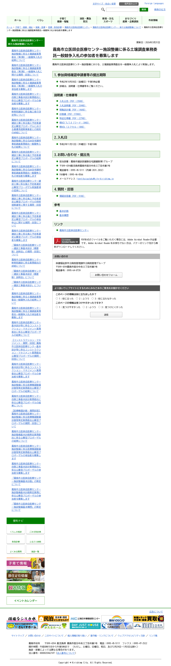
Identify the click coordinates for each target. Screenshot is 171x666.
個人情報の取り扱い (77, 636)
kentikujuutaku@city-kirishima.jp (96, 179)
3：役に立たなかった (105, 299)
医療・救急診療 (55, 27)
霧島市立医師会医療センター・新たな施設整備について (117, 27)
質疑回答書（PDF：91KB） (72, 196)
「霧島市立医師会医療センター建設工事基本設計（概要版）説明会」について (26, 274)
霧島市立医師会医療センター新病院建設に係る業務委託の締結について (26, 263)
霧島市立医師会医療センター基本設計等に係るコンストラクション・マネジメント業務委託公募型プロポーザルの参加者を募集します (26, 370)
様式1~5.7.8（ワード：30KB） (74, 123)
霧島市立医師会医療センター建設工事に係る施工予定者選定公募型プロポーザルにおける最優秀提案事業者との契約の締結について (26, 126)
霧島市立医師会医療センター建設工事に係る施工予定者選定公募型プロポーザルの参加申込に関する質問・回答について (26, 219)
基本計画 (63, 211)
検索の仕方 (160, 9)
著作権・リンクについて (101, 636)
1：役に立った (66, 299)
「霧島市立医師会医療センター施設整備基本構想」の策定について (26, 507)
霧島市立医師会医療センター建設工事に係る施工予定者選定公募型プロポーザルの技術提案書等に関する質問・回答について (26, 201)
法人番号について (66, 653)
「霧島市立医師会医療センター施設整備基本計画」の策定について (26, 481)
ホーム (9, 27)
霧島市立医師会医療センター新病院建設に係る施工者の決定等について (26, 111)
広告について (156, 612)
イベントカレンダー (25, 600)
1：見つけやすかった (69, 307)
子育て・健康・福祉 (24, 27)
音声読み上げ (130, 4)
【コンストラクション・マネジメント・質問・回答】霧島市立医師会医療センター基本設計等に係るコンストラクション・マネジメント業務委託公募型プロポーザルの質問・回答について (26, 349)
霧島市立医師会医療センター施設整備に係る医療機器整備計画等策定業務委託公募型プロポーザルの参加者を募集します (26, 452)
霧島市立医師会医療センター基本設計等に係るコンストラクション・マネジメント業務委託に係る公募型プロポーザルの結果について (26, 328)
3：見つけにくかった (112, 307)
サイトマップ (17, 636)
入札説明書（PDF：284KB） (73, 105)
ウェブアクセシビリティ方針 (131, 636)
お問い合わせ (34, 636)
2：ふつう (84, 299)
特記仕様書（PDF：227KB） (73, 118)
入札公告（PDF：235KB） (71, 101)
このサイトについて (54, 636)
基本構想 (63, 215)
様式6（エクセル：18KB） (72, 127)
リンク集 (153, 636)
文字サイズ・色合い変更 (104, 4)
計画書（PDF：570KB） (70, 114)
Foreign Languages (154, 3)
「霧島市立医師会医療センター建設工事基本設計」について (26, 285)
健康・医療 (40, 27)
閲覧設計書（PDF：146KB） (73, 110)
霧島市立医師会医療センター (77, 27)
